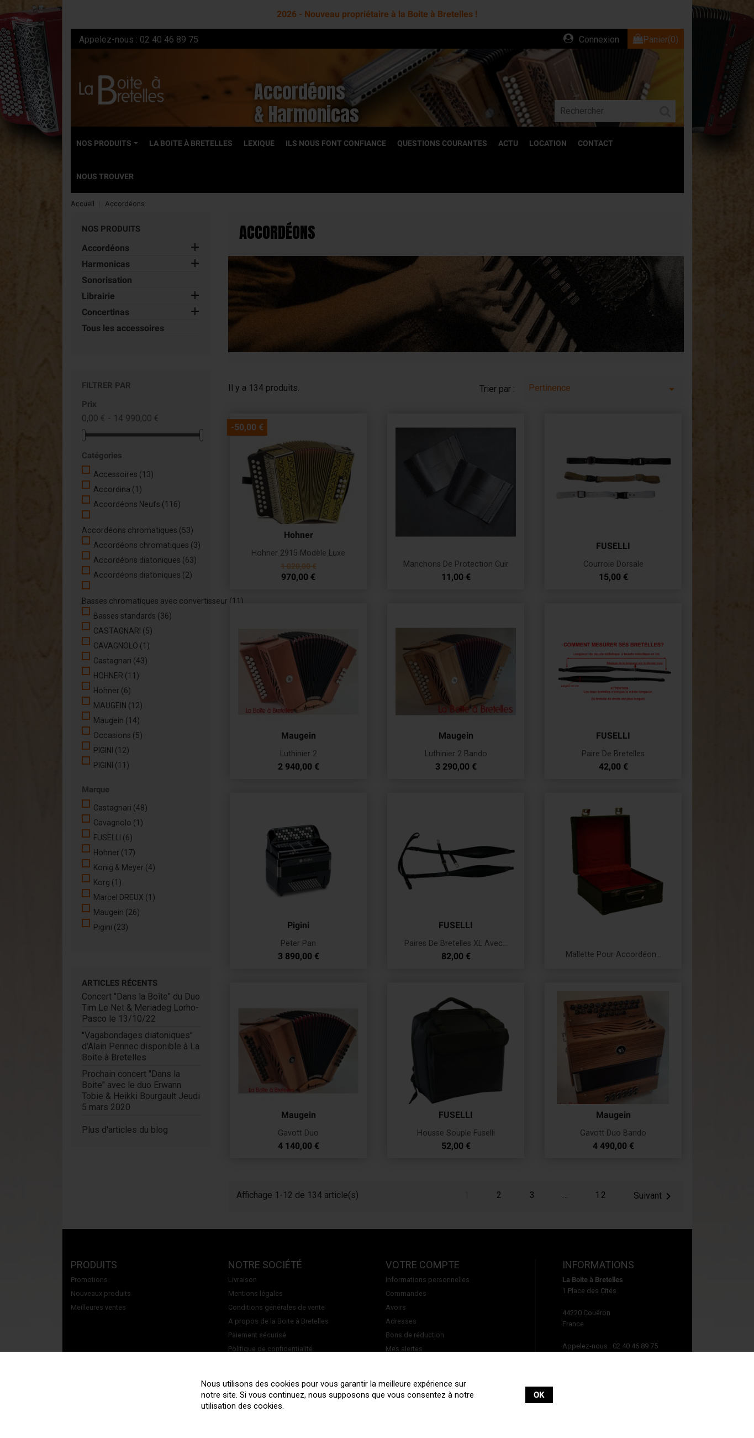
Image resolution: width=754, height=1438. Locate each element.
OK (539, 1395)
